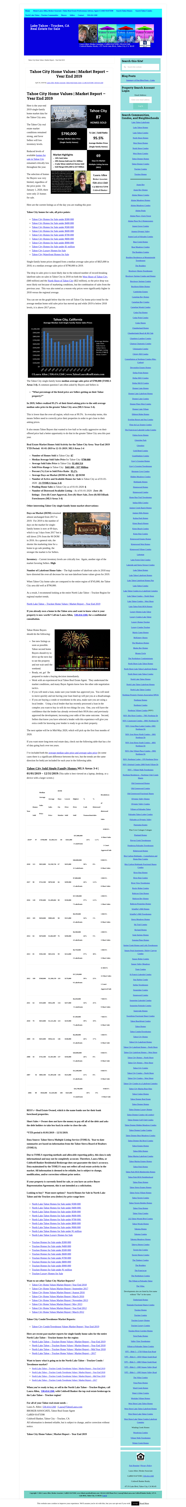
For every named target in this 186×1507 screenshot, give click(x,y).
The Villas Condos (140, 1378)
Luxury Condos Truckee (140, 627)
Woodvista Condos (140, 1433)
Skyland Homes (140, 930)
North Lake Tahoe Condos (140, 690)
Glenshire (140, 446)
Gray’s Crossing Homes (140, 461)
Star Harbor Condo (140, 980)
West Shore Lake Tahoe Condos (140, 1414)
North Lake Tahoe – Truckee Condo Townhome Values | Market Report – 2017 (64, 1380)
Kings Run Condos (140, 534)
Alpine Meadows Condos (140, 205)
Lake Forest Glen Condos (140, 560)
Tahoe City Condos (140, 1068)
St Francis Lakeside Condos (140, 974)
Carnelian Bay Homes (140, 297)
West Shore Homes (140, 143)
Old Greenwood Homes (140, 783)
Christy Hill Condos (140, 354)
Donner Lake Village (140, 409)
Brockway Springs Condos (140, 281)
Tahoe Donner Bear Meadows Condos (140, 1136)
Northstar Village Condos (138, 710)
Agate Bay (140, 185)
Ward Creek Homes (140, 1388)
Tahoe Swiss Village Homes (140, 1193)
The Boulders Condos (140, 252)
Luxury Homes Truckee (140, 622)
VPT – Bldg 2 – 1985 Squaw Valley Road (140, 1367)
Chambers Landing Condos (140, 338)
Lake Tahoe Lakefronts (141, 122)
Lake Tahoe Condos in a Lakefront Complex (140, 591)
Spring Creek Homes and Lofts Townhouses (140, 945)
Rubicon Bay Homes (141, 899)
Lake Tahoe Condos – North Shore (140, 596)
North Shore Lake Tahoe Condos (140, 674)
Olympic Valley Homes (140, 799)
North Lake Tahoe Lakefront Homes (140, 684)
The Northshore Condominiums (140, 658)
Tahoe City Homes (140, 1037)
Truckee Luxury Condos (140, 1326)
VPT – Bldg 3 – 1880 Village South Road (140, 1362)
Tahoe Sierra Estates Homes (140, 1187)
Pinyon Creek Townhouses (140, 840)
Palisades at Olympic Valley (140, 820)
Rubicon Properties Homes (140, 904)
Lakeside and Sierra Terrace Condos (141, 565)
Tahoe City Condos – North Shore (140, 1073)
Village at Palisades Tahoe (140, 809)
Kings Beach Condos (140, 529)
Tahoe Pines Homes (140, 1182)
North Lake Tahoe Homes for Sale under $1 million (57, 1231)
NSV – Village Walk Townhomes (140, 770)
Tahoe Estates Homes (140, 1146)
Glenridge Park (140, 440)
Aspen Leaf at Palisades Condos (140, 237)
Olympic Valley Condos (140, 804)
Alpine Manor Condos (140, 195)
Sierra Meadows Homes (140, 919)
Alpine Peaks (140, 211)
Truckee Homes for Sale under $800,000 (51, 1261)
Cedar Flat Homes (140, 312)
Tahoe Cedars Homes (140, 1094)
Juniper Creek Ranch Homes (140, 508)
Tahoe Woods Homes (140, 1224)
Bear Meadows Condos (140, 247)
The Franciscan (140, 1270)
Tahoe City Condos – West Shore (140, 1078)
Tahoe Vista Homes (140, 1208)
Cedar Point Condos (140, 318)
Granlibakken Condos (140, 456)
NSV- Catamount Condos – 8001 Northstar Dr (140, 721)
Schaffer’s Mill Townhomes (140, 914)
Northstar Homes (140, 700)
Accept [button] (135, 1503)
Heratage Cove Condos (140, 471)
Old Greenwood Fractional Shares (140, 794)
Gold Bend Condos (140, 451)
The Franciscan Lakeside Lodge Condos (140, 430)
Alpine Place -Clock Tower (140, 216)
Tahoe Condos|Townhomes (140, 1032)
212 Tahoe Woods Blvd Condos (140, 1219)
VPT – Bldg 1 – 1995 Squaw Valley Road (140, 1372)
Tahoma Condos (140, 1234)
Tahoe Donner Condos (140, 164)
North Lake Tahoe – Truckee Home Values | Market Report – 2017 (64, 1353)
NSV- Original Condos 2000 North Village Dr (140, 764)
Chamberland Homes (140, 328)
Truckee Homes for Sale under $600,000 (51, 1254)
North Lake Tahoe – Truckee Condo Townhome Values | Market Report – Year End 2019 (68, 1368)
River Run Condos (140, 878)
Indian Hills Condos (140, 503)
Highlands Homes (141, 482)
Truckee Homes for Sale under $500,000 (51, 1250)
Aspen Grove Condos (140, 226)
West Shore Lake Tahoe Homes (140, 1404)
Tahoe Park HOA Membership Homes (140, 1172)
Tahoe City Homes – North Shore (140, 1058)
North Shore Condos (140, 148)
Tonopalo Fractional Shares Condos (140, 1305)
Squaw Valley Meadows (140, 964)
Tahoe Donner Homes (140, 159)
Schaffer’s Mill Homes (140, 909)
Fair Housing (134, 1466)
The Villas (140, 1286)
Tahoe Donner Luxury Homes (140, 1110)
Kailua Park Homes (140, 518)
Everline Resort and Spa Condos (140, 420)
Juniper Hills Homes (140, 513)
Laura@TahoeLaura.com (70, 1406)
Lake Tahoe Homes (140, 127)
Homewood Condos (140, 492)
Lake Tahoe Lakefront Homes (140, 575)
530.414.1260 (81, 615)
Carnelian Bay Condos (140, 302)
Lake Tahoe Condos (140, 133)
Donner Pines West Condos (140, 404)
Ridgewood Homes (140, 851)
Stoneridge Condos (140, 990)
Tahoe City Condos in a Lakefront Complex (140, 1084)
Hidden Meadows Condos (140, 477)
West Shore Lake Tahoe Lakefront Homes (140, 1409)
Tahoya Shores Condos (140, 1245)
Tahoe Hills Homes (140, 1151)
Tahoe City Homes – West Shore (140, 1063)
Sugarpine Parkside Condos (140, 1006)
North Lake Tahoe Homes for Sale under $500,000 (56, 1211)
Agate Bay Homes (140, 190)
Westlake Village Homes (140, 1398)
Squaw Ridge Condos (140, 959)
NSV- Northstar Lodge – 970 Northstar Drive (140, 759)
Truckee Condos (140, 169)
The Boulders (140, 266)
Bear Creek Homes (140, 242)
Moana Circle (140, 653)
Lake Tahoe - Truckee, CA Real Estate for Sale (49, 27)
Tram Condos (140, 969)
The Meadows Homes (140, 643)
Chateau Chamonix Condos (140, 344)
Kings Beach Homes (140, 523)
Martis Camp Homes (141, 632)
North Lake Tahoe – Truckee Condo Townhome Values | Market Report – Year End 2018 (68, 1372)
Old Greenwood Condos (140, 788)
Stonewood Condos (140, 995)
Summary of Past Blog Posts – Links (140, 80)
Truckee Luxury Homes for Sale (47, 1273)
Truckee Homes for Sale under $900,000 (51, 1265)
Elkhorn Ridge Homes (140, 414)
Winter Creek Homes (140, 1443)
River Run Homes (141, 873)
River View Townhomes (140, 883)
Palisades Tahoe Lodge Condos (140, 814)
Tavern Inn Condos (140, 1250)
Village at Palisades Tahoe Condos (140, 1346)
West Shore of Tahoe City (95, 276)
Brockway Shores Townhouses (141, 271)
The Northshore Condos (140, 1276)
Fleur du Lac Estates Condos (140, 425)
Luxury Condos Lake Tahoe (140, 617)
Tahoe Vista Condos (140, 1213)
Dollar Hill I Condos (141, 378)
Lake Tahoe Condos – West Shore (140, 601)
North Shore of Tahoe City (60, 280)
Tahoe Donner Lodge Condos (140, 1130)
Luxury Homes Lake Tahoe (140, 612)
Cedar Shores (140, 323)
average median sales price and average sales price (73, 752)
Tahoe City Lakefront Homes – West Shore (140, 1052)
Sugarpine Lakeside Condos (140, 1000)
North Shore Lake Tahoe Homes (140, 664)
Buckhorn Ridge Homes (140, 286)
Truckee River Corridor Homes (140, 1331)
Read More (144, 1503)
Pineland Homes (140, 835)
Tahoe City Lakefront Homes (140, 1042)
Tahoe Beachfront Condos (140, 1021)
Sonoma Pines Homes (140, 940)
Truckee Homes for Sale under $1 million (52, 1269)
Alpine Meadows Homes (140, 200)
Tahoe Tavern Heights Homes (140, 1203)
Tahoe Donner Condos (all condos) (140, 1115)
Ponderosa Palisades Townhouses (140, 846)
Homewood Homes (140, 487)
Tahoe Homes (140, 1026)
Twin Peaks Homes (140, 1336)
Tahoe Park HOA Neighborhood (140, 1177)
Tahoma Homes (140, 1229)
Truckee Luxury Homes (140, 1320)
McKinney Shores (141, 638)
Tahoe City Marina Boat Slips (140, 1089)
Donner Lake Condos (140, 399)
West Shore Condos (140, 153)
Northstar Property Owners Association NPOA (140, 695)
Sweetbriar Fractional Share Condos (140, 1016)
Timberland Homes (140, 1300)
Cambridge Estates (140, 292)
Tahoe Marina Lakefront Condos (140, 1156)
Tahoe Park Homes (140, 1167)
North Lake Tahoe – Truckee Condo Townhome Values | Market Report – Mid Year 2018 (68, 1376)
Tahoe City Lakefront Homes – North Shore (140, 1047)
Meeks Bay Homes (140, 648)
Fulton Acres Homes (140, 435)
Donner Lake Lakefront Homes (140, 394)
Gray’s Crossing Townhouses (140, 466)
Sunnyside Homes (141, 1011)
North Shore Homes (140, 138)
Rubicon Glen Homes (140, 893)
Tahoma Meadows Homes (140, 1239)
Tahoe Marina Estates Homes (140, 1161)
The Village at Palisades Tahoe (140, 1281)
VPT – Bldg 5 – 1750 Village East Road (140, 1352)
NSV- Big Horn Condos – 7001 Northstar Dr (140, 716)
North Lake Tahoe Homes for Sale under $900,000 (56, 1227)
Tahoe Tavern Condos (140, 1198)
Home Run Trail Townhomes (140, 497)
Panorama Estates (140, 825)
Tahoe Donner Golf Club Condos (140, 1120)
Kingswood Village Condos (140, 549)
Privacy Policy (146, 1466)
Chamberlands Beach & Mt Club (140, 333)
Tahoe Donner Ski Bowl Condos (140, 1141)
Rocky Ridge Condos (140, 888)
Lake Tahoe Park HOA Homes (140, 606)
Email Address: (140, 95)
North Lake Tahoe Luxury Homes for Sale (52, 1235)
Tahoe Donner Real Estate (140, 1099)
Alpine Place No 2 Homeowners (140, 221)
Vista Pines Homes (140, 1383)
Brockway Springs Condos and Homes (141, 276)
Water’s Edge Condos (140, 1393)
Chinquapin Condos (140, 349)
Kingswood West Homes (140, 544)
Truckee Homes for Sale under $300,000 (51, 1242)
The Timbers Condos (140, 1260)
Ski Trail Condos (140, 925)
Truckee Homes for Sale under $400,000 (51, 1246)
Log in (105, 1496)
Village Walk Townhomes (141, 1438)
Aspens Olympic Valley (140, 231)
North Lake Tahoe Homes (141, 679)
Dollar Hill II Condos (140, 383)
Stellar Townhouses (140, 985)
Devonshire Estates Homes (140, 368)
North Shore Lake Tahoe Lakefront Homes (140, 669)
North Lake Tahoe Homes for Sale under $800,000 (56, 1223)
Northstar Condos (140, 705)
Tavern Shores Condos (140, 1255)
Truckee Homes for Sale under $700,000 (51, 1258)
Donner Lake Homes (141, 388)
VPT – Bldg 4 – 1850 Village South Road (140, 1357)
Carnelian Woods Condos (140, 307)
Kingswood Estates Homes (140, 539)
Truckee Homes (140, 174)
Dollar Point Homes (140, 373)
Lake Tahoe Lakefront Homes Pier (140, 580)
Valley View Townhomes (140, 1341)
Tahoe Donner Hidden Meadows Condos (140, 1125)
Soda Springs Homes (140, 935)
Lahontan (140, 554)
